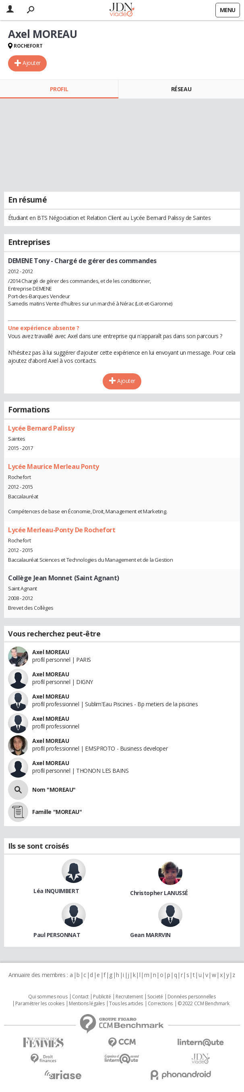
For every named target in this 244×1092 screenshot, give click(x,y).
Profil (59, 89)
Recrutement (129, 997)
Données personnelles (191, 997)
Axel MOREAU (50, 652)
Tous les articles (126, 1003)
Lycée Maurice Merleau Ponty (53, 466)
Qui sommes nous (47, 997)
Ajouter (32, 63)
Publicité (102, 997)
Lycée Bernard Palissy (41, 428)
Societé (155, 997)
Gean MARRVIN (150, 935)
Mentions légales (86, 1003)
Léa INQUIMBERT (56, 891)
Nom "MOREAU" (54, 789)
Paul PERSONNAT (56, 935)
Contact (80, 997)
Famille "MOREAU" (57, 812)
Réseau (181, 89)
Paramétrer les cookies (39, 1003)
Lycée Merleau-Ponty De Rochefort (62, 529)
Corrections (160, 1003)
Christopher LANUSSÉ (159, 893)
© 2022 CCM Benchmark (204, 1003)
